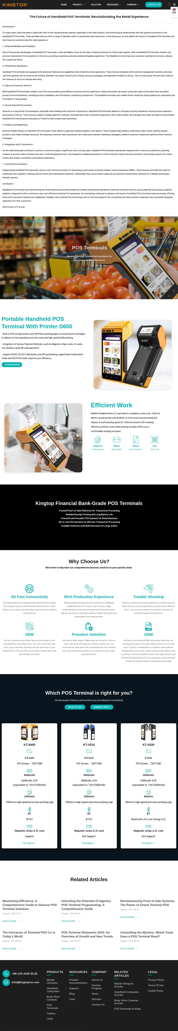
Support (74, 988)
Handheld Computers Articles (126, 993)
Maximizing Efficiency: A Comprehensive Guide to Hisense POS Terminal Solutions (29, 907)
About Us (97, 979)
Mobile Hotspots (52, 981)
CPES (50, 1018)
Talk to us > (75, 707)
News (95, 993)
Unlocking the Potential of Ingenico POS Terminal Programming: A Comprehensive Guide (86, 907)
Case (72, 999)
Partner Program (97, 987)
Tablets (51, 1013)
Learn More (12, 364)
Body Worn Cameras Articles (126, 1002)
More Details (11, 922)
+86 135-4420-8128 (24, 973)
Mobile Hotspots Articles (124, 985)
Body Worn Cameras (53, 998)
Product (77, 4)
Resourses (112, 4)
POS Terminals (52, 1006)
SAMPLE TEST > (102, 707)
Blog (72, 993)
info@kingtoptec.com (25, 982)
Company (132, 4)
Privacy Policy (156, 979)
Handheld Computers (53, 990)
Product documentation (78, 981)
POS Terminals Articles (127, 1008)
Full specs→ (29, 843)
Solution (96, 4)
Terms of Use (156, 985)
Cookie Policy (155, 990)
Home (64, 4)
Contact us (153, 4)
